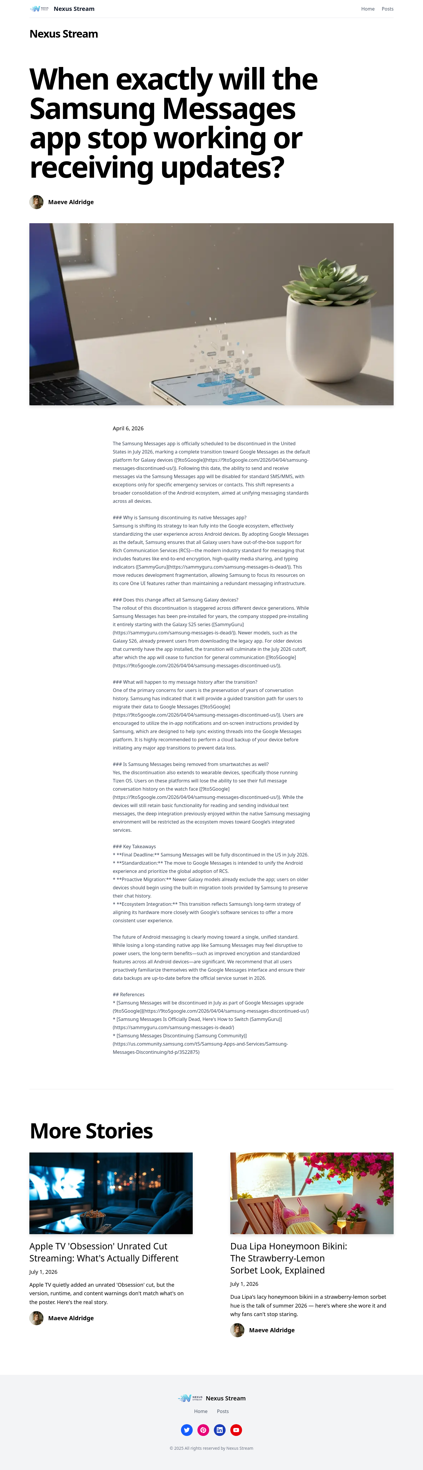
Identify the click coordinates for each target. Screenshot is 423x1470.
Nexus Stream (63, 33)
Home (368, 9)
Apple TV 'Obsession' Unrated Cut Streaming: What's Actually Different (104, 1252)
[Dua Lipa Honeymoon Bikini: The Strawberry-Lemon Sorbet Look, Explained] (312, 1193)
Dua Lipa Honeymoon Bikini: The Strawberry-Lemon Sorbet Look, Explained (288, 1258)
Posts (388, 9)
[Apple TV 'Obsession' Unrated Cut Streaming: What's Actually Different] (111, 1193)
